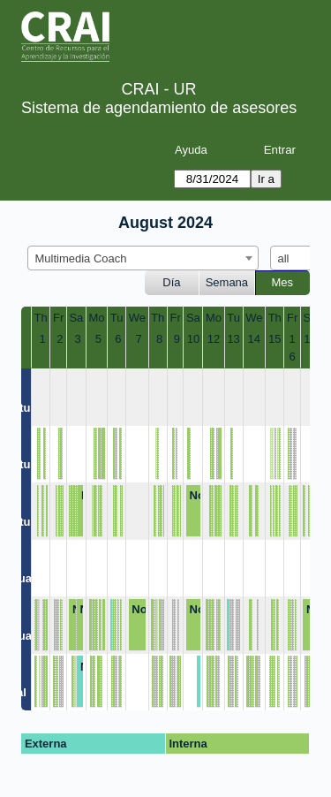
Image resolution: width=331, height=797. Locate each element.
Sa (76, 317)
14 (254, 338)
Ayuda (191, 149)
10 (193, 338)
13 (233, 338)
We (137, 317)
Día (171, 282)
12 (213, 338)
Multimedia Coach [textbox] (81, 258)
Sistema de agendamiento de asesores (159, 108)
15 (274, 338)
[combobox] (143, 258)
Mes (283, 282)
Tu (117, 317)
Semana (227, 282)
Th (41, 317)
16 (293, 347)
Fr (58, 317)
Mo (97, 317)
